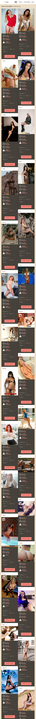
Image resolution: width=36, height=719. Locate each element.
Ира (19, 344)
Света (4, 60)
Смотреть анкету (10, 56)
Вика (19, 481)
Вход (33, 2)
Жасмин (21, 58)
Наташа (5, 347)
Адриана (5, 621)
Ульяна (5, 114)
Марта (4, 484)
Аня (19, 210)
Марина (20, 302)
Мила (19, 107)
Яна (19, 716)
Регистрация (27, 2)
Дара (19, 160)
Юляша (20, 527)
